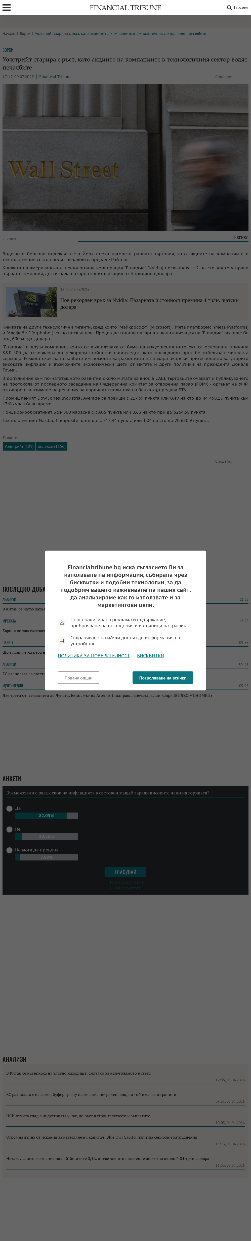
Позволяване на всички (162, 678)
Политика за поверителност (94, 656)
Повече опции (79, 678)
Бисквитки (150, 656)
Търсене (236, 8)
